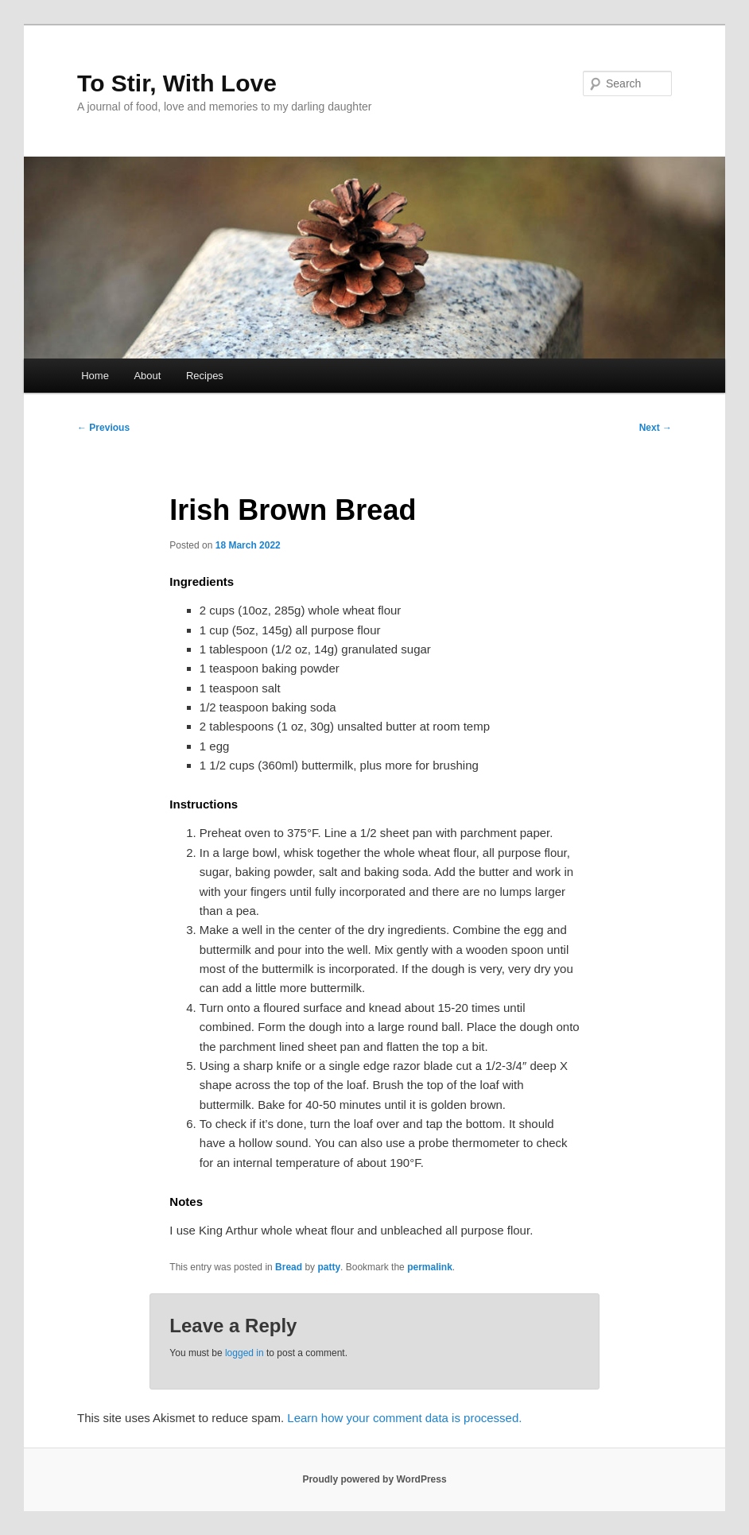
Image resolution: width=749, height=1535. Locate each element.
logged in (244, 1353)
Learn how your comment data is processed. (404, 1418)
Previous (103, 427)
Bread (288, 1267)
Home (95, 376)
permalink (429, 1267)
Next (655, 427)
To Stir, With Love (177, 83)
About (147, 376)
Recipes (204, 376)
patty (328, 1267)
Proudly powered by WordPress (374, 1479)
